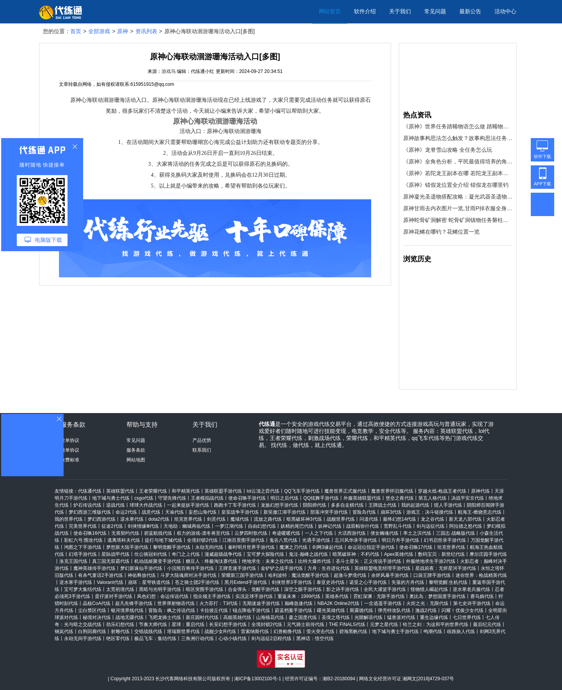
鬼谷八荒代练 (283, 540)
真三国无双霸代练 (111, 561)
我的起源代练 (415, 505)
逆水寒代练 (132, 519)
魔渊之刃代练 (293, 547)
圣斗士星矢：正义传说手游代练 (368, 561)
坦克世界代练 (188, 519)
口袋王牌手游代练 (432, 575)
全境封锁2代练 (202, 540)
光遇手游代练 (316, 540)
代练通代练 (89, 491)
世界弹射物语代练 (176, 603)
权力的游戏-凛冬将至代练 (203, 533)
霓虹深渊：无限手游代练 (379, 596)
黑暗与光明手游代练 (160, 589)
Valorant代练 (110, 582)
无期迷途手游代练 (261, 603)
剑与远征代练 (430, 526)
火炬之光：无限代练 (427, 603)
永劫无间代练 (209, 547)
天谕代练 (174, 512)
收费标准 (69, 460)
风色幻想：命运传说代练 (163, 596)
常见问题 (435, 11)
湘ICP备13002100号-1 (257, 678)
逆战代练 (115, 505)
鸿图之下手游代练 (82, 547)
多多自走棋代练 (347, 505)
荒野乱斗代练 (398, 526)
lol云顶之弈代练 (263, 491)
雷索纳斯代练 (255, 631)
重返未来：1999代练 (299, 596)
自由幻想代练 (262, 526)
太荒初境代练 (120, 589)
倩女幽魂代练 (384, 533)
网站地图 (135, 460)
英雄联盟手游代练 (223, 491)
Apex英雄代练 (398, 554)
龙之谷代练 (432, 519)
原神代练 (480, 491)
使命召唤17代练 (415, 547)
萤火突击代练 (320, 631)
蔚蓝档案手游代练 (293, 610)
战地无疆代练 (130, 617)
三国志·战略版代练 (455, 533)
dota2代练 (158, 519)
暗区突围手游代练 (204, 589)
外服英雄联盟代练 (362, 498)
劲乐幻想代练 (120, 624)
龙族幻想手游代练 (279, 505)
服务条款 (135, 450)
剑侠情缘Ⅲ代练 (143, 526)
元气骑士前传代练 (305, 624)
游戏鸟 (169, 71)
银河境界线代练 (127, 610)
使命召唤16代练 (90, 533)
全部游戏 (99, 31)
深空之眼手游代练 (303, 589)
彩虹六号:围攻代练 (83, 540)
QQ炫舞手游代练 (321, 498)
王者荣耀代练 (153, 491)
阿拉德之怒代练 (465, 526)
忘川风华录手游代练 (356, 540)
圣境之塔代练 (336, 617)
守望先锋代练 (172, 498)
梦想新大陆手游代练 (127, 547)
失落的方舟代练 (407, 582)
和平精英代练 (186, 491)
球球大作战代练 (146, 505)
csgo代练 (143, 498)
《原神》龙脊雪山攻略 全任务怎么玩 (447, 150)
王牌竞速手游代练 (237, 568)
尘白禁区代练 (92, 610)
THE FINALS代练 (347, 624)
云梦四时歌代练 (251, 533)
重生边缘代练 (434, 617)
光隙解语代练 (368, 617)
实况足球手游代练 (254, 596)
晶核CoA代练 (96, 603)
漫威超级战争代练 (223, 554)
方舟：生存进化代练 (329, 568)
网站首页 (330, 11)
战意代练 (151, 512)
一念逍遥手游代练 (383, 603)
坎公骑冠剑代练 (150, 554)
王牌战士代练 (382, 505)
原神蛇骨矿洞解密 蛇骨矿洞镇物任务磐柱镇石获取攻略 (457, 220)
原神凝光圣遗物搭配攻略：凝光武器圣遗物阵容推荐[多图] (457, 196)
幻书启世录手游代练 (445, 540)
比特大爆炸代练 (314, 561)
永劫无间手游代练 (82, 638)
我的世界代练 (69, 519)
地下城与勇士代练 (111, 498)
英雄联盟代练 (120, 491)
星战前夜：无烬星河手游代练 (445, 568)
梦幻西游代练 (101, 519)
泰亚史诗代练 (331, 582)
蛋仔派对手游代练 (113, 596)
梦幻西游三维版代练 (90, 512)
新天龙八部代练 (465, 519)
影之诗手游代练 (342, 589)
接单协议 (69, 450)
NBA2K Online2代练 (338, 603)
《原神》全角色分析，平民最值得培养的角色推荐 (457, 161)
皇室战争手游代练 (240, 512)
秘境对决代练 (97, 617)
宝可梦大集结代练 (82, 589)
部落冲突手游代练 (329, 512)
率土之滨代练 (417, 533)
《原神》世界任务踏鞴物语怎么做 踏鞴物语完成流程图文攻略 (457, 126)
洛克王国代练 (73, 561)
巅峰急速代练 (299, 603)
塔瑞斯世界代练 (183, 631)
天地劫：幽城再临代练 (187, 526)
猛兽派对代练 (401, 617)
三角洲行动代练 (197, 638)
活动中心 (505, 11)
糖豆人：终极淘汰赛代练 (211, 561)
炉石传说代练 (87, 505)
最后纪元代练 (487, 624)
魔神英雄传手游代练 (94, 568)
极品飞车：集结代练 (155, 638)
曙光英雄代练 (331, 610)
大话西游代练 (352, 533)
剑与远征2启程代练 (271, 638)
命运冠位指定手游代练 (371, 547)
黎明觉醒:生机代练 (448, 582)
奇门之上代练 (186, 554)
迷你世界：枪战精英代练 (481, 575)
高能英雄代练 (237, 617)
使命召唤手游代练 (247, 498)
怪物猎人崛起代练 (429, 589)
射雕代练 (120, 631)
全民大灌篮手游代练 (385, 589)
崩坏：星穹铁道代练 (149, 582)
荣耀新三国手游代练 (242, 575)
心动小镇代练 (233, 638)
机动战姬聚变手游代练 (157, 561)
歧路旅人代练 (461, 631)
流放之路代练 (268, 519)
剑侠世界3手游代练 (292, 582)
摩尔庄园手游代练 (488, 554)
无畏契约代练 (125, 533)
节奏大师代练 (153, 624)
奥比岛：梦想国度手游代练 (437, 596)
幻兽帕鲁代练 (288, 631)
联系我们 (201, 450)
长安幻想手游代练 (228, 624)
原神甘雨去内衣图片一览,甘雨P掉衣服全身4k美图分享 (457, 208)
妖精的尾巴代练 (297, 526)
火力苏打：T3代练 (218, 603)
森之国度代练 (303, 617)
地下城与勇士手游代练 (395, 631)
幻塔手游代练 (83, 554)
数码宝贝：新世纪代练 (441, 554)
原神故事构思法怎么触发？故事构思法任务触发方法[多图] (457, 138)
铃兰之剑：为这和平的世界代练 (435, 624)
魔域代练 (239, 519)
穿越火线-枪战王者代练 (442, 491)
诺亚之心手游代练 (368, 582)
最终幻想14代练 (399, 519)
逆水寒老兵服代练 (471, 589)
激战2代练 (426, 610)
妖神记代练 (329, 526)
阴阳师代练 (314, 505)
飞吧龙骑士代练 (164, 617)
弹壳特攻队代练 (394, 610)
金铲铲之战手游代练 (282, 568)
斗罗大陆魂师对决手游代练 (188, 575)
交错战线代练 (148, 631)
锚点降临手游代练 (251, 610)
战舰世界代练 (341, 519)
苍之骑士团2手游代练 (197, 582)
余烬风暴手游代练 (390, 575)
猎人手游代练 (448, 505)
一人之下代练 (319, 533)
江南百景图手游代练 (243, 540)
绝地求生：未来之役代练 (267, 561)
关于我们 (400, 11)
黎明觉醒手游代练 (171, 547)
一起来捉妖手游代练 (188, 505)
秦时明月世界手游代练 (251, 547)
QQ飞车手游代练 (302, 491)
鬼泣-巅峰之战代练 (308, 554)
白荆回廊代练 (92, 631)
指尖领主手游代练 (212, 596)
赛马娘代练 (482, 596)
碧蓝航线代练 (158, 533)
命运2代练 (126, 512)
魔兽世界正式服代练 (345, 491)
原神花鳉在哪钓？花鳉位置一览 (441, 232)
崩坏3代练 (391, 512)
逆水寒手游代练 (75, 582)
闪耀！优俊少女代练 (462, 610)
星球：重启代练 (188, 624)
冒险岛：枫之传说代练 (171, 610)
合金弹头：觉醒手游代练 (253, 589)
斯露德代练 (361, 610)
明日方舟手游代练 (400, 540)
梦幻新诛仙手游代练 (141, 568)
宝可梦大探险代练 (265, 554)
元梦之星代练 (384, 624)
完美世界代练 (83, 526)
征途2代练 (112, 526)
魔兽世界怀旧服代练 (392, 491)
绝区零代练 (118, 638)
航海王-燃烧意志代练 (480, 512)
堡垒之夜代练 (400, 498)
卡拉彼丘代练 (214, 610)
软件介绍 (365, 11)
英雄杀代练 (337, 596)
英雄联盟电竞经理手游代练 (382, 568)
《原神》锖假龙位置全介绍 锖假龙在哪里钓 (456, 185)
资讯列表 (146, 31)
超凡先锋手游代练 (134, 603)
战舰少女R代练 (220, 631)
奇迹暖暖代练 (286, 533)
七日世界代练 (467, 617)
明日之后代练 (284, 498)
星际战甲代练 (115, 554)
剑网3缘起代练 (327, 547)
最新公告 (470, 11)
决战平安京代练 (467, 498)
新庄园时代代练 (202, 617)
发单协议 (69, 440)
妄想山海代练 (203, 512)
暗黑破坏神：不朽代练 (356, 554)
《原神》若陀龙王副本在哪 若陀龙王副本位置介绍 (457, 173)
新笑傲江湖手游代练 (284, 512)
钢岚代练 (64, 631)
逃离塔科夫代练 (123, 540)
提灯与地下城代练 (163, 540)
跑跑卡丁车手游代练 (235, 505)
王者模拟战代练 (207, 498)
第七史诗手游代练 (472, 603)
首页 (75, 31)
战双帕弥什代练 (362, 526)
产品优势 (201, 440)
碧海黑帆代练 (353, 631)
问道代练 (368, 519)
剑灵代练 (216, 519)
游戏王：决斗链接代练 (429, 512)
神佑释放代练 (142, 575)
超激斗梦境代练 (350, 575)
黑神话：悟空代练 (315, 638)
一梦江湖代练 (229, 526)
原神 (122, 31)
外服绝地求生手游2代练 (430, 561)
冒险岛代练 (364, 512)
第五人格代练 (432, 498)
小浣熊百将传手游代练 (190, 568)
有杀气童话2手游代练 (100, 575)
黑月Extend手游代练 (245, 582)
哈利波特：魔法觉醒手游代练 (298, 575)
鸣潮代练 (432, 631)
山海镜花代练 (270, 617)
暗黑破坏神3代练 (304, 519)
